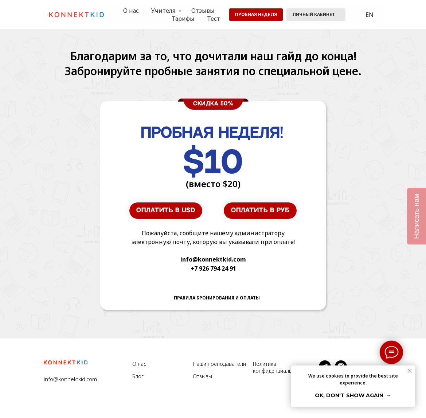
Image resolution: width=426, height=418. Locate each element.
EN (370, 15)
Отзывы (203, 11)
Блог (138, 376)
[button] (256, 14)
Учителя (164, 11)
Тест (213, 19)
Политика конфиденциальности (279, 367)
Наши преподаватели (219, 363)
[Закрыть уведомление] (409, 371)
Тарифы (183, 19)
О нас (131, 11)
